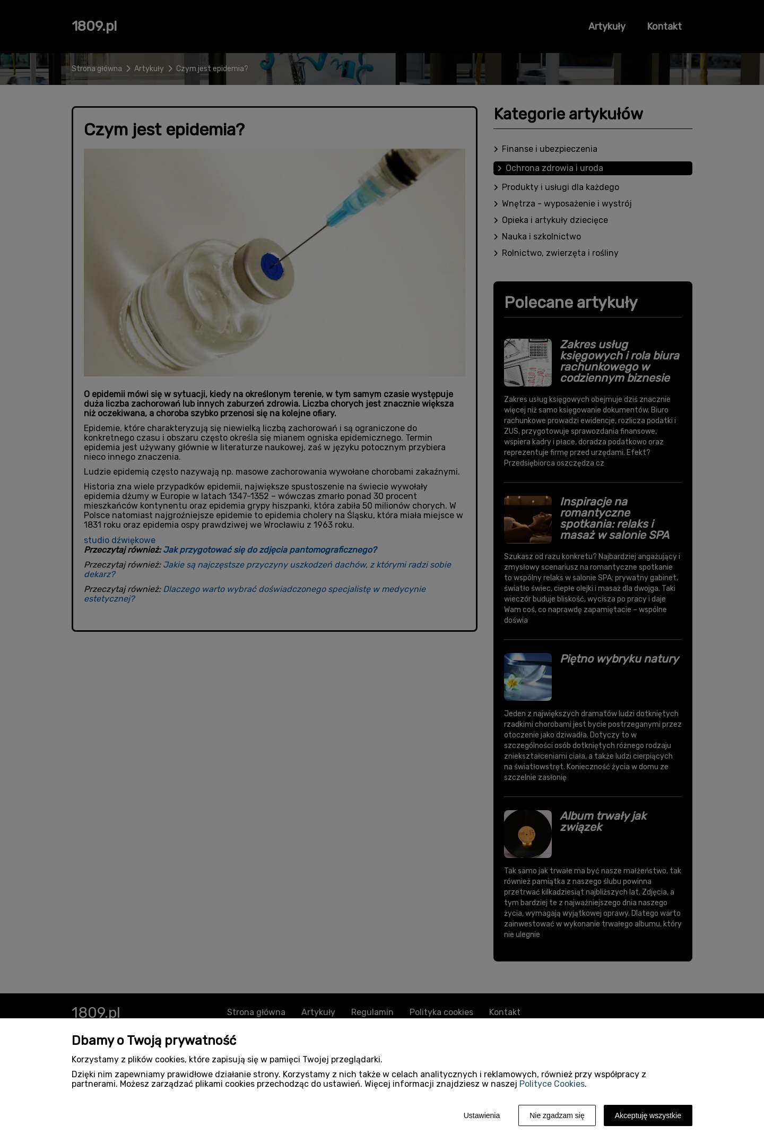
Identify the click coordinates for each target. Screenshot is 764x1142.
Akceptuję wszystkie (648, 1115)
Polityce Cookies (552, 1084)
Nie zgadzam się (557, 1115)
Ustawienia (482, 1115)
